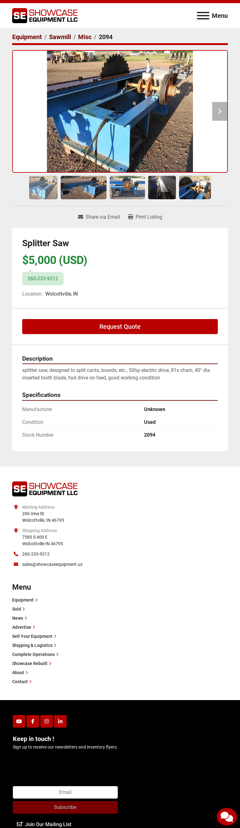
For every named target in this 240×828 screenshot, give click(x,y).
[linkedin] (60, 721)
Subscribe (65, 807)
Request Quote (120, 326)
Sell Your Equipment (32, 636)
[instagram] (46, 721)
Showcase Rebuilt (30, 663)
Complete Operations (33, 654)
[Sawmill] (60, 37)
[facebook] (33, 721)
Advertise (21, 627)
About (18, 672)
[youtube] (19, 721)
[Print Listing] (145, 217)
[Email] (65, 792)
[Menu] (203, 15)
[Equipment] (27, 37)
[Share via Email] (99, 217)
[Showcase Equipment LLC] (45, 488)
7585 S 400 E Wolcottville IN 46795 (42, 540)
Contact (20, 681)
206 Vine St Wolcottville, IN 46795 (43, 517)
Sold (16, 609)
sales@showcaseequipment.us (52, 564)
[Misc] (85, 37)
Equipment (23, 599)
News (17, 618)
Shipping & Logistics (32, 645)
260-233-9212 (36, 553)
